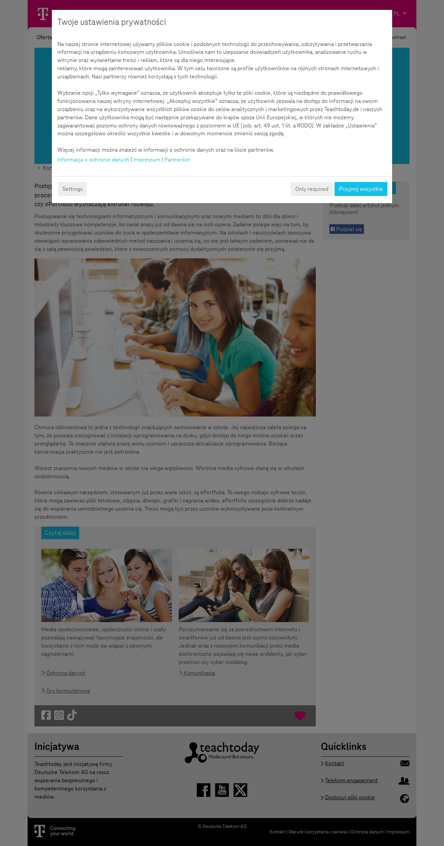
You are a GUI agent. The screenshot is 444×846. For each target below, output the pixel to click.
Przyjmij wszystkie (361, 189)
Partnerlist (177, 159)
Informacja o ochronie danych (93, 159)
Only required (311, 189)
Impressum (146, 159)
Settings (72, 189)
